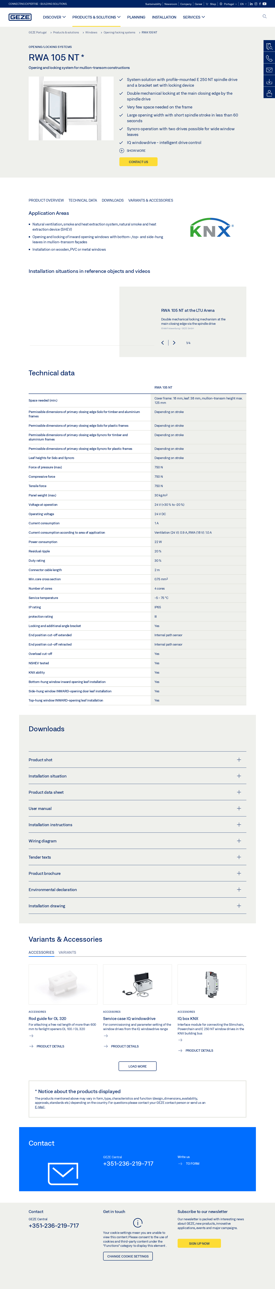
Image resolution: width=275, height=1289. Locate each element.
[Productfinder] (269, 46)
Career (198, 4)
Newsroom (170, 4)
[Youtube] (264, 4)
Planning (136, 17)
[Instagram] (256, 4)
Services (191, 17)
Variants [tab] (67, 952)
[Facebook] (260, 4)
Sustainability (153, 4)
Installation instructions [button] (135, 824)
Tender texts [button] (135, 857)
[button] (228, 4)
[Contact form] (269, 70)
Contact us (138, 162)
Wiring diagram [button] (135, 841)
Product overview (46, 200)
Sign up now (199, 1243)
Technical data (83, 200)
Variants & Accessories (150, 200)
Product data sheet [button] (135, 792)
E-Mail (40, 1107)
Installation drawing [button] (135, 906)
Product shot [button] (135, 759)
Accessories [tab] (41, 952)
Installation (164, 17)
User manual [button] (135, 808)
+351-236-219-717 (128, 1163)
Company (185, 4)
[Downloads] (269, 81)
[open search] (264, 16)
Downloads (113, 200)
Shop (210, 4)
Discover (52, 17)
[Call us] (269, 58)
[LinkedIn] (251, 4)
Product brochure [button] (135, 873)
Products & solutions (94, 17)
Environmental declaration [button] (135, 889)
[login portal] (269, 93)
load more (138, 1066)
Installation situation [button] (135, 776)
